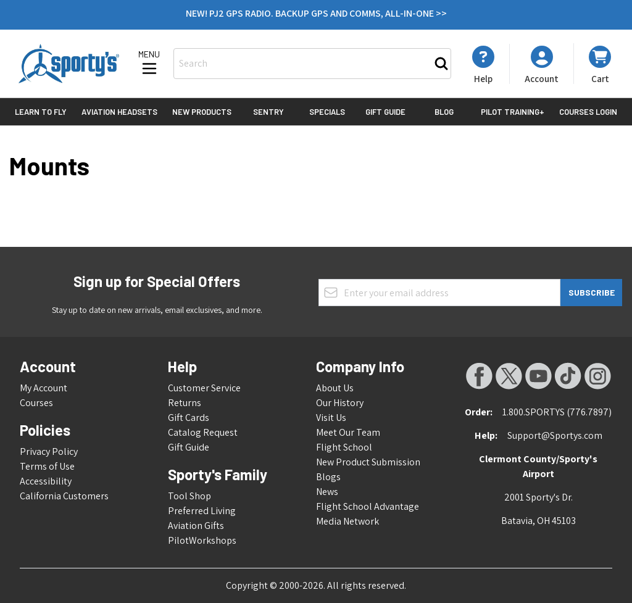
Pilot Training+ (512, 112)
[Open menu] (149, 63)
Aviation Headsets (119, 112)
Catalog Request (203, 432)
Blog (444, 112)
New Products (201, 112)
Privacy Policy (49, 451)
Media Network (347, 521)
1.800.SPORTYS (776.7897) (557, 411)
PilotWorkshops (202, 540)
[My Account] (483, 65)
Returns (184, 402)
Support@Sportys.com (554, 435)
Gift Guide (385, 112)
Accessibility (46, 481)
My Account (43, 387)
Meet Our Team (348, 432)
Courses (36, 402)
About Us (335, 387)
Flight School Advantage (367, 506)
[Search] (441, 63)
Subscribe (591, 292)
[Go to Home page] (69, 63)
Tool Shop (189, 495)
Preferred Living (202, 510)
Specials (327, 112)
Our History (340, 402)
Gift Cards (188, 417)
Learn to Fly (41, 112)
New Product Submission (368, 461)
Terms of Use (47, 466)
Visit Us (331, 417)
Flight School (344, 447)
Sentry (268, 112)
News (327, 491)
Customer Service (204, 387)
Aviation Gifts (196, 525)
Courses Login (588, 112)
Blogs (328, 476)
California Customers (64, 495)
